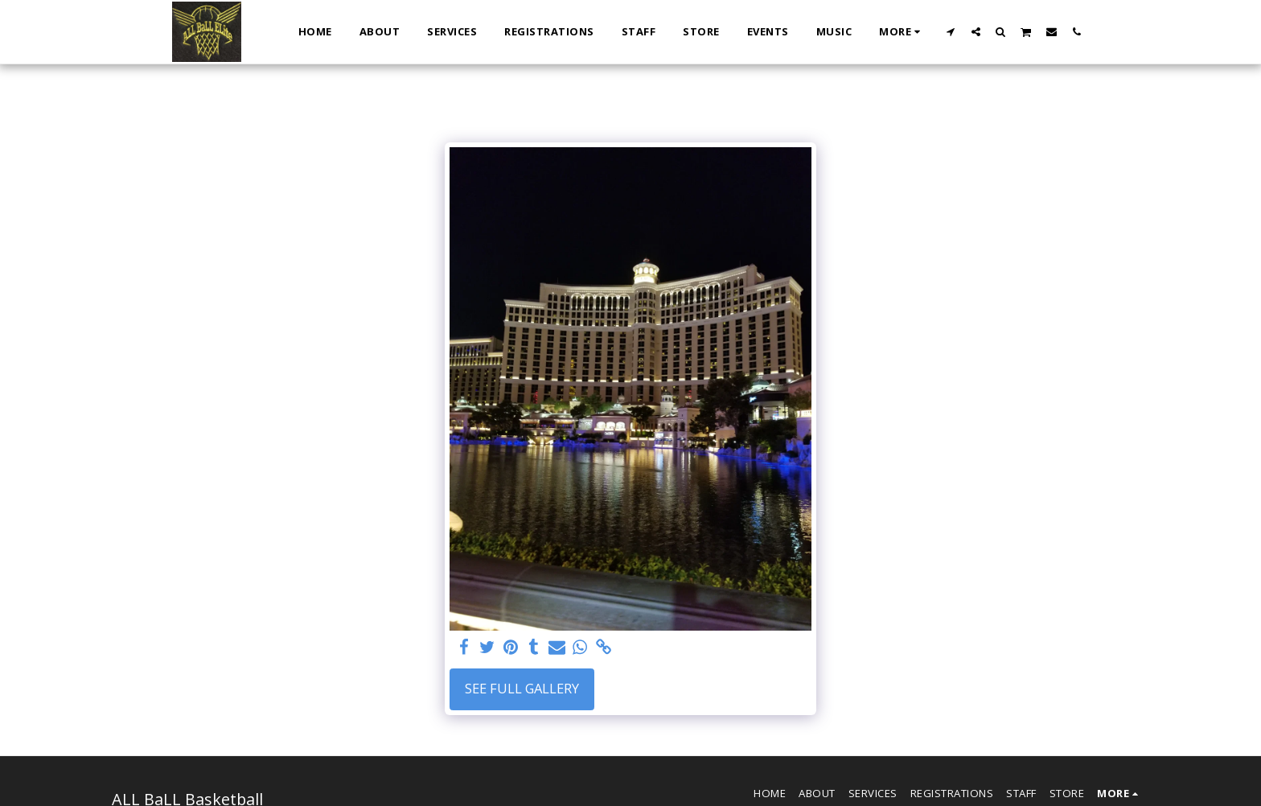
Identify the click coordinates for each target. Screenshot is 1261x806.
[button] (951, 31)
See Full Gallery (522, 688)
